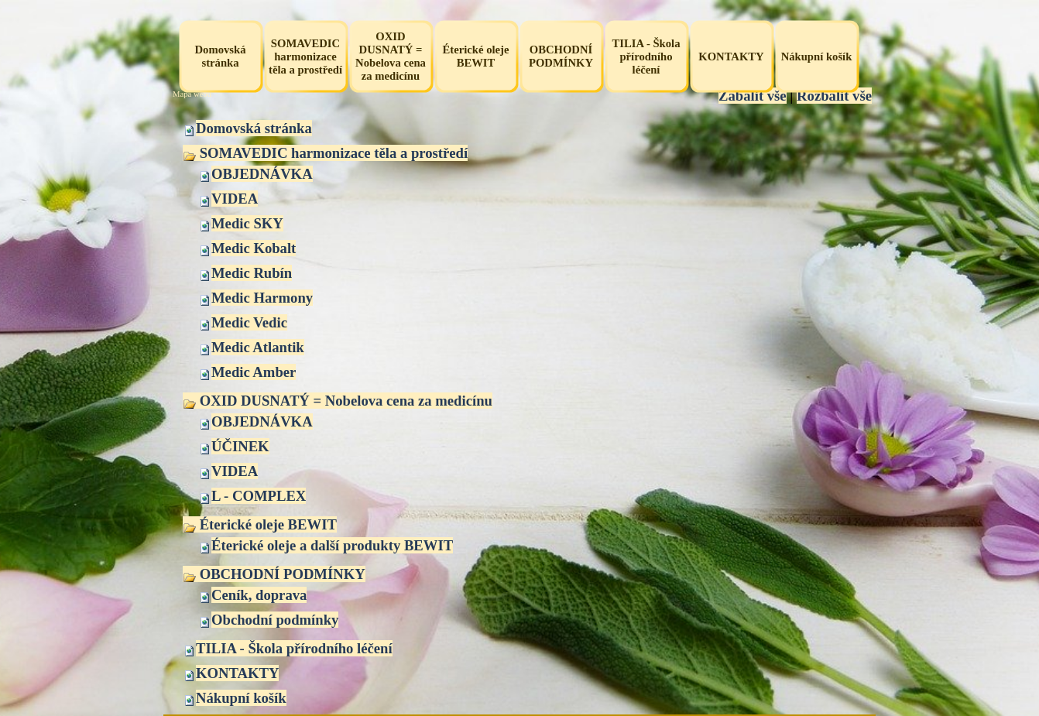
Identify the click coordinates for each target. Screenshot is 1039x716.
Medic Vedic (249, 322)
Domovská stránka (254, 128)
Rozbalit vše (834, 95)
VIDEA (234, 198)
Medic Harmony (262, 297)
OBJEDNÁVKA (262, 174)
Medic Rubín (251, 273)
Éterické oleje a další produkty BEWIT (332, 545)
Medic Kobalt (253, 248)
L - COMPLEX (258, 496)
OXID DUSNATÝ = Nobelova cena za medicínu (337, 400)
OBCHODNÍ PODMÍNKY (274, 574)
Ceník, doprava (259, 595)
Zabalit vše (752, 95)
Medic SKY (247, 223)
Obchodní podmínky (274, 620)
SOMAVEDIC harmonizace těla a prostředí (325, 153)
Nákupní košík (241, 698)
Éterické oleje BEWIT (260, 524)
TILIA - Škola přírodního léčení (294, 648)
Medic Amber (253, 372)
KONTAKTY (237, 673)
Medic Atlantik (257, 347)
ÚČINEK (240, 446)
